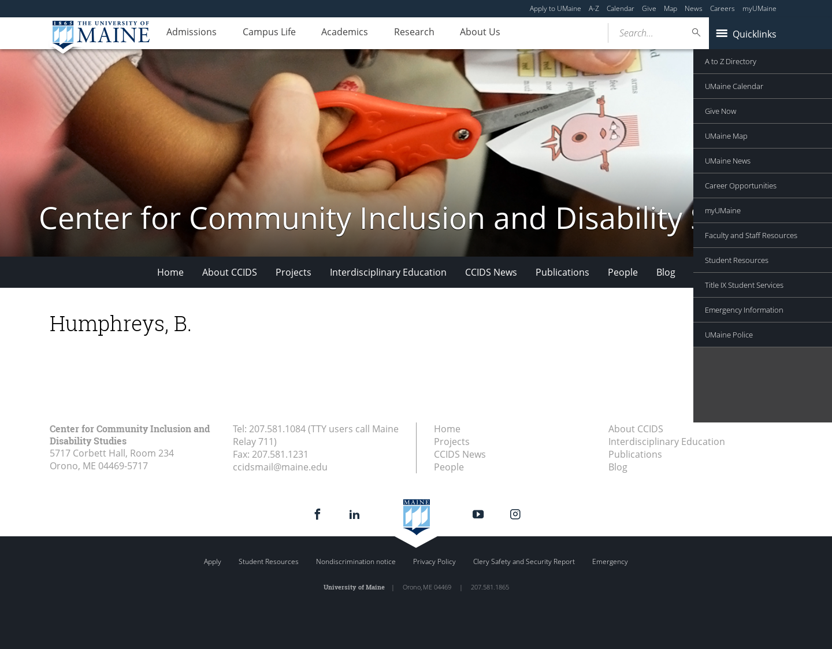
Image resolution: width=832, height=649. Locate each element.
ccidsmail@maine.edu (280, 467)
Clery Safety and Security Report (524, 561)
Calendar (620, 8)
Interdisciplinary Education (388, 272)
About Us (505, 33)
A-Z (594, 8)
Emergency (610, 561)
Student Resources (269, 561)
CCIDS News (491, 272)
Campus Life (277, 33)
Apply (212, 561)
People (623, 272)
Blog (665, 272)
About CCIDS (229, 272)
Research (433, 33)
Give (649, 8)
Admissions (194, 33)
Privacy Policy (434, 561)
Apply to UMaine (555, 8)
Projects (293, 272)
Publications (562, 272)
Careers (722, 8)
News (694, 8)
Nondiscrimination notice (356, 561)
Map (670, 8)
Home (170, 272)
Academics (358, 33)
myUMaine (759, 8)
